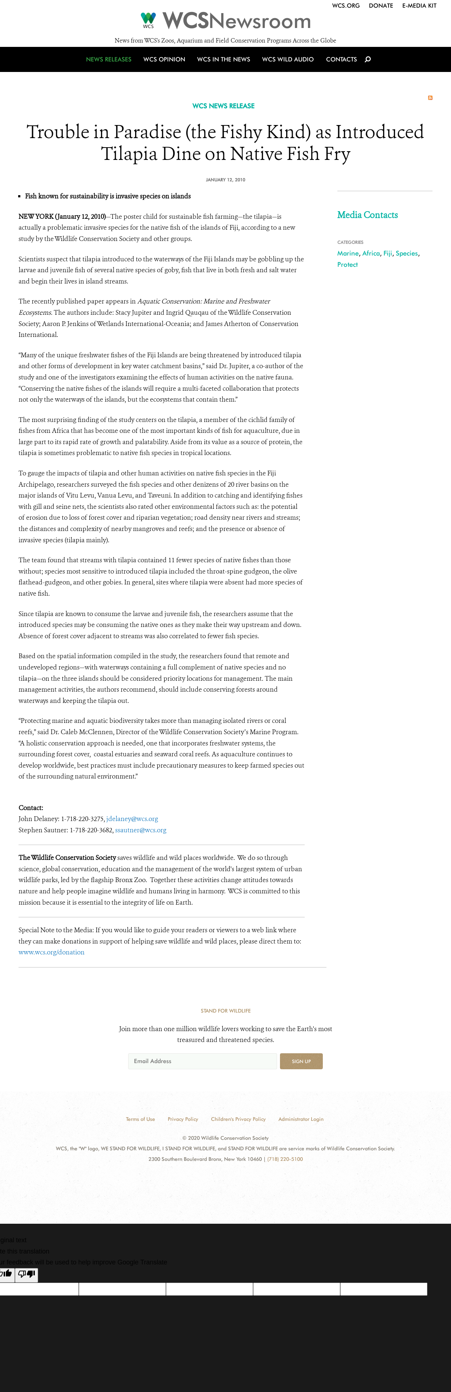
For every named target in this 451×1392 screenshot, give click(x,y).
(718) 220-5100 (285, 1159)
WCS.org (346, 5)
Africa (371, 253)
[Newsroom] (225, 22)
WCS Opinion (166, 66)
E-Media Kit (419, 5)
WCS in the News (224, 66)
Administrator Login (301, 1119)
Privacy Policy (183, 1119)
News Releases (112, 66)
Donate (381, 5)
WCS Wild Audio (286, 66)
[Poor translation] (26, 1275)
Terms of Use (140, 1119)
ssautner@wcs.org (140, 830)
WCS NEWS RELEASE (223, 106)
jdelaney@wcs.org (132, 818)
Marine (348, 253)
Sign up (301, 1061)
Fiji (387, 253)
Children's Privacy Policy (238, 1119)
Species (407, 253)
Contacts (337, 66)
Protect (347, 264)
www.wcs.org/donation (52, 952)
